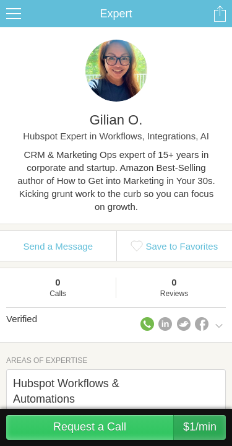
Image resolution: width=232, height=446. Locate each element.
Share (219, 13)
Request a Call (139, 427)
